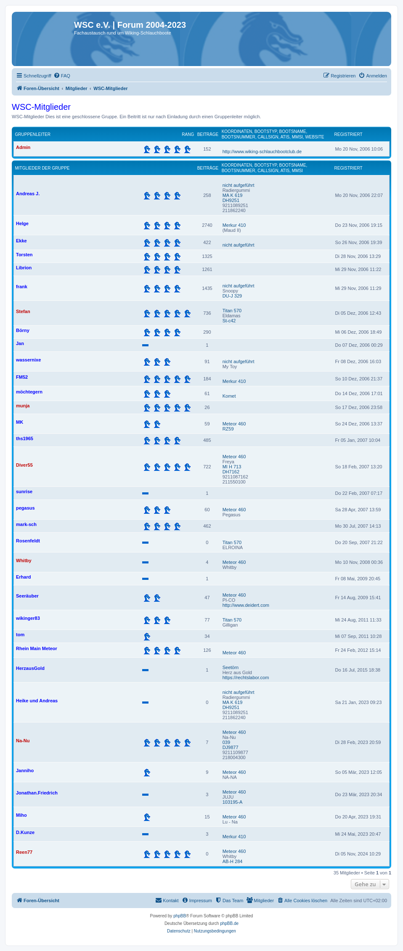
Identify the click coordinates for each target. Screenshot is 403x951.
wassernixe (28, 359)
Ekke (21, 240)
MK (19, 422)
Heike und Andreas (37, 700)
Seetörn (231, 667)
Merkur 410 (234, 225)
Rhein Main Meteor (36, 648)
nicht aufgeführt (239, 185)
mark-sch (26, 524)
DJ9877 (231, 747)
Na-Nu (22, 740)
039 (226, 742)
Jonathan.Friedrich (37, 792)
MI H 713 (232, 466)
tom (20, 634)
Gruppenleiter (32, 134)
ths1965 (24, 438)
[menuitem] (61, 76)
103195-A (233, 802)
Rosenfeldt (28, 540)
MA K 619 (233, 195)
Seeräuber (27, 595)
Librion (24, 267)
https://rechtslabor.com (246, 677)
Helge (22, 223)
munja (22, 405)
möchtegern (29, 391)
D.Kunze (25, 832)
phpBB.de (229, 923)
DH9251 (231, 200)
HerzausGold (30, 668)
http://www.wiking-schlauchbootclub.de (262, 151)
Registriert (348, 134)
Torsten (24, 254)
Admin (23, 147)
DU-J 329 (232, 295)
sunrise (24, 491)
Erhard (23, 576)
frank (21, 286)
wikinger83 (28, 618)
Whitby (24, 560)
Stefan (23, 311)
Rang (188, 134)
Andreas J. (28, 193)
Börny (22, 330)
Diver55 (24, 465)
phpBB (179, 916)
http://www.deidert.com (246, 605)
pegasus (25, 507)
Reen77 (24, 852)
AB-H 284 (233, 861)
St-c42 (229, 320)
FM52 (22, 377)
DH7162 (231, 471)
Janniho (25, 770)
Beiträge (208, 134)
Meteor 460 (234, 423)
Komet (229, 395)
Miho (21, 815)
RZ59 (228, 428)
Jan (20, 343)
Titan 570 (232, 310)
